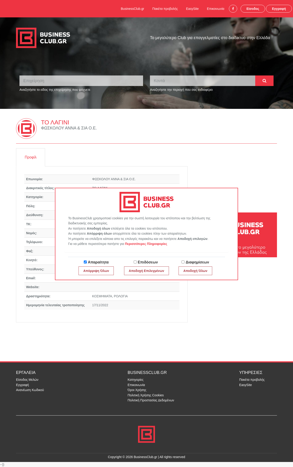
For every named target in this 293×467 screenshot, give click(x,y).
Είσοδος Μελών (27, 379)
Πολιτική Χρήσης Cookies (146, 395)
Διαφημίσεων (197, 262)
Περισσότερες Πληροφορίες (146, 244)
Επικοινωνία (215, 9)
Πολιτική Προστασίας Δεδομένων (151, 400)
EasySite (192, 9)
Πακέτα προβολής (165, 9)
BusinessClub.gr (132, 9)
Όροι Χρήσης (137, 390)
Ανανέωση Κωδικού (30, 390)
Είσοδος (253, 9)
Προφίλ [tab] (30, 157)
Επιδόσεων (148, 262)
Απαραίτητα (98, 262)
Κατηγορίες (136, 379)
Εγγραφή (279, 9)
